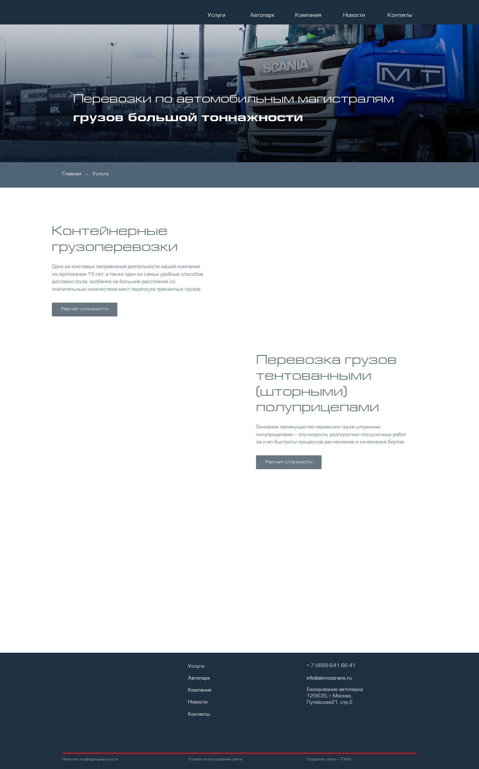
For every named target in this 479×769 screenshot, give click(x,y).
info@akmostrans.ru (329, 678)
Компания (308, 15)
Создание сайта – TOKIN (329, 759)
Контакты (399, 15)
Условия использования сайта (215, 759)
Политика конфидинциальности (90, 759)
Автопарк (262, 15)
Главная (71, 174)
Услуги (216, 15)
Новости (354, 15)
